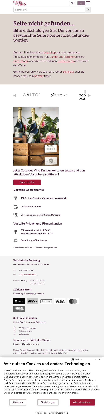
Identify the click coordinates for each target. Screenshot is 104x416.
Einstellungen (48, 402)
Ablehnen (18, 402)
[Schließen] (99, 359)
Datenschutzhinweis (58, 412)
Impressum (41, 412)
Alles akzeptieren (82, 402)
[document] (52, 380)
